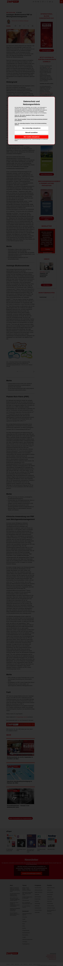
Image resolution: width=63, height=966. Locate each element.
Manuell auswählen (31, 132)
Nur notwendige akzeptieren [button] (32, 128)
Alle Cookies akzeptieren (31, 137)
